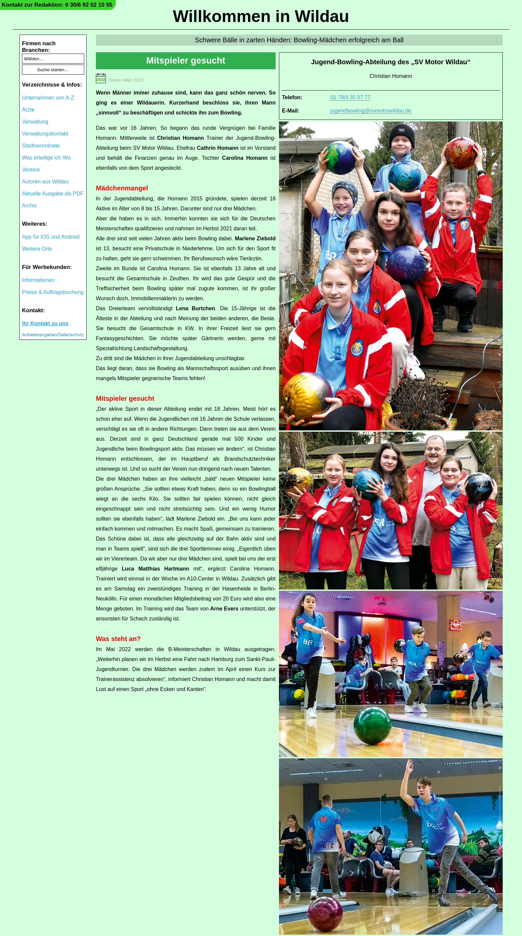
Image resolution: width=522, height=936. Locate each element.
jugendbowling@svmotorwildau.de (371, 111)
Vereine (31, 169)
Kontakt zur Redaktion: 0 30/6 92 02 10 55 (57, 5)
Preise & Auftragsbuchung (53, 292)
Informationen (38, 280)
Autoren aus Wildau (45, 181)
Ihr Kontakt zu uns (45, 323)
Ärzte (28, 110)
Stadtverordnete (41, 145)
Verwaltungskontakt (45, 133)
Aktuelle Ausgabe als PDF (53, 193)
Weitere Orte (37, 249)
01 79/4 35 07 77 (351, 97)
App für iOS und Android (51, 237)
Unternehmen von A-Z (48, 98)
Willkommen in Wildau (261, 16)
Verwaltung (35, 121)
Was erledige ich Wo (46, 157)
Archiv (29, 205)
